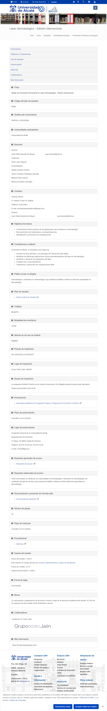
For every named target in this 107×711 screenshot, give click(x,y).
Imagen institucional (65, 691)
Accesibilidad (62, 685)
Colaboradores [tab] (16, 75)
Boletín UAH (85, 671)
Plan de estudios (17, 59)
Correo (60, 667)
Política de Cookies (86, 698)
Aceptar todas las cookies (86, 707)
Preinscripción (16, 64)
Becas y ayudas (86, 666)
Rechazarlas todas (62, 707)
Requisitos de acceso (24, 464)
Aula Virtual (62, 665)
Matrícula (14, 70)
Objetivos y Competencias (21, 54)
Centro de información (43, 684)
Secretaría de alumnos (43, 686)
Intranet (60, 662)
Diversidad (84, 669)
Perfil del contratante (88, 684)
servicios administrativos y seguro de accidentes (57, 563)
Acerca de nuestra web (66, 688)
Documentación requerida (26, 499)
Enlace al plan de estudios (26, 297)
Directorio (38, 659)
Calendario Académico (66, 676)
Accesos (25, 2)
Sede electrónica (39, 2)
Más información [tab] (17, 80)
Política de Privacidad (17, 700)
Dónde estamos (40, 665)
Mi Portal (60, 659)
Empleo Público (86, 663)
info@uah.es (24, 681)
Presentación (16, 49)
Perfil (14, 2)
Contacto (38, 662)
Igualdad (83, 674)
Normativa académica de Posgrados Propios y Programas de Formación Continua (47, 403)
